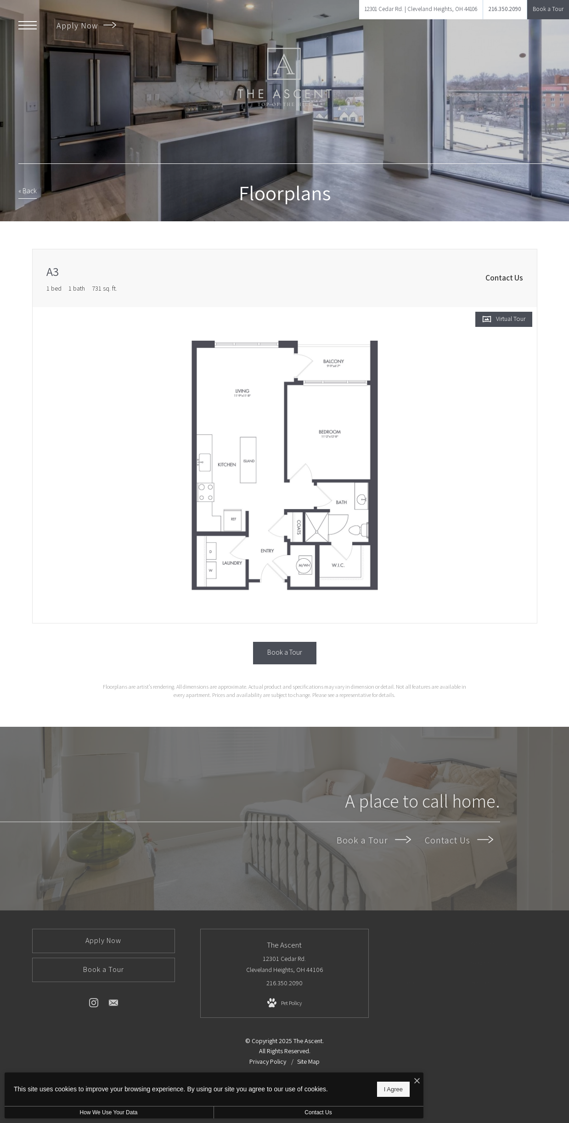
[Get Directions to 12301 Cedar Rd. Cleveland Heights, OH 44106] (421, 9)
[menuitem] (428, 943)
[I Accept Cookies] (319, 1076)
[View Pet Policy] (284, 1003)
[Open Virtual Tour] (503, 319)
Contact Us (459, 840)
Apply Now (86, 25)
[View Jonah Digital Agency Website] (373, 1093)
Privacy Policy (267, 1061)
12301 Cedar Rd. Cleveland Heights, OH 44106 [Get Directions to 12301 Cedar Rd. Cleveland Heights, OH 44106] (284, 964)
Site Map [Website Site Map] (308, 1061)
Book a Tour (374, 840)
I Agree (296, 1086)
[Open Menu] (27, 25)
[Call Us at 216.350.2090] (505, 9)
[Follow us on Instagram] (93, 1004)
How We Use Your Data (84, 1112)
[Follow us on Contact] (113, 1004)
